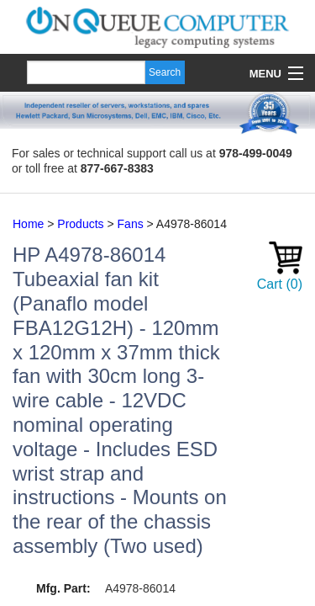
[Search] (86, 72)
